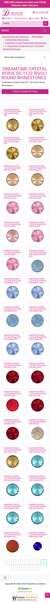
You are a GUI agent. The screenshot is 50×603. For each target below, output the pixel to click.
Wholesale (20, 18)
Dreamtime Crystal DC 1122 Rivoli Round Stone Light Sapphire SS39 (12, 337)
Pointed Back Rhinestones (17, 40)
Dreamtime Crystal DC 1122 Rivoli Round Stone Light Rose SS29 (12, 224)
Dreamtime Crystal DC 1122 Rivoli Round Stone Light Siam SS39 (37, 393)
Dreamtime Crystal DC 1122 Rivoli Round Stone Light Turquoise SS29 (37, 478)
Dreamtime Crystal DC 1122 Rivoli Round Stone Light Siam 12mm (12, 365)
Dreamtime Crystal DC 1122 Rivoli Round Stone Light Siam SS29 (12, 393)
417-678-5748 (40, 12)
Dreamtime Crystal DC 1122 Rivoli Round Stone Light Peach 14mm (37, 139)
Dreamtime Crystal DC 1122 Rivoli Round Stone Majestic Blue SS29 (37, 534)
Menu (5, 30)
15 (30, 567)
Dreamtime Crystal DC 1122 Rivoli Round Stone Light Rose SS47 (12, 252)
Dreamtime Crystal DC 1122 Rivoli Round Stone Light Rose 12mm (12, 196)
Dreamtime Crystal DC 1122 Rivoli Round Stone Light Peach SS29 (12, 168)
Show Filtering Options (14, 57)
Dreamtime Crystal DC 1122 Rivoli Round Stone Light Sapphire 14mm (37, 280)
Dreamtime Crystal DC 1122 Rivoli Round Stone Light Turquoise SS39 (12, 506)
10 (27, 562)
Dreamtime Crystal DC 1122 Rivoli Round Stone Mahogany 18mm (12, 534)
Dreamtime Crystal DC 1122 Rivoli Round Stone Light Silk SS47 (37, 421)
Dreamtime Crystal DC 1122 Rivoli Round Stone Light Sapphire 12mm (12, 280)
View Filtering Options (25, 91)
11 (35, 562)
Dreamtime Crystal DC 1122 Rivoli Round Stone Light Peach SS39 (37, 168)
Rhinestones (37, 36)
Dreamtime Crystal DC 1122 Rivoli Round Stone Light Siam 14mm (37, 365)
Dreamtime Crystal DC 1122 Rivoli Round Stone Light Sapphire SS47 (37, 337)
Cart (44, 18)
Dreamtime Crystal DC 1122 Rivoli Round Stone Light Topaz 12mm (12, 450)
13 (14, 567)
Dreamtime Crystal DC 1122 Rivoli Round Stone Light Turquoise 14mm (12, 478)
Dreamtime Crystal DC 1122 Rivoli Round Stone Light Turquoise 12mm (37, 450)
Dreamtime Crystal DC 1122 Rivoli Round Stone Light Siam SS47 (12, 421)
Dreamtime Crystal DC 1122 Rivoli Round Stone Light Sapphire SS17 (12, 309)
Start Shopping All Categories (15, 36)
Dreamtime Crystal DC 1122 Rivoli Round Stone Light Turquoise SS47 (37, 506)
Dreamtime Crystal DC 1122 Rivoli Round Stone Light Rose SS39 (37, 224)
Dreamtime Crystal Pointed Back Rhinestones (25, 43)
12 (44, 562)
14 (22, 567)
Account (34, 18)
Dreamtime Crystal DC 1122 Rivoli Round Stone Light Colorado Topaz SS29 (12, 112)
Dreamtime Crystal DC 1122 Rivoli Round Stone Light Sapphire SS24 (37, 309)
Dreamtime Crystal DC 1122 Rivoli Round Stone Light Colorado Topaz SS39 (37, 112)
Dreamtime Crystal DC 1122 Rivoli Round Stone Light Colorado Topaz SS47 (12, 140)
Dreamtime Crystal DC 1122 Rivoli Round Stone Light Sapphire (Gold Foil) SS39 (37, 253)
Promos (7, 18)
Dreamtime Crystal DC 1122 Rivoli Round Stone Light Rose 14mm (37, 196)
